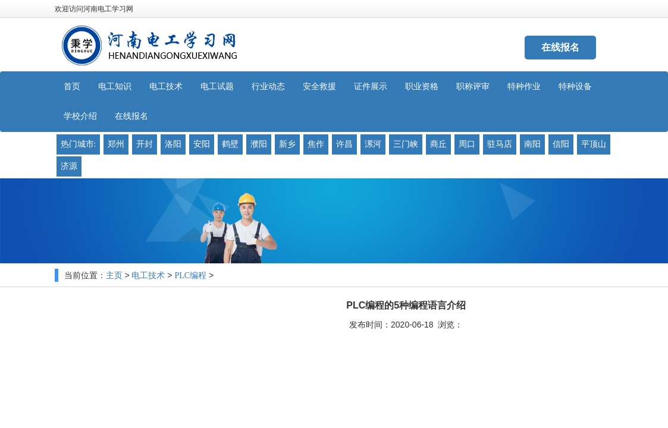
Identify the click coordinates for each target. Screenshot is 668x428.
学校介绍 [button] (80, 116)
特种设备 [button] (575, 86)
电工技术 (148, 275)
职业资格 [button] (421, 86)
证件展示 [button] (370, 86)
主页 (114, 275)
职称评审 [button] (473, 86)
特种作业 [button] (524, 86)
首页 (72, 86)
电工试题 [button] (217, 86)
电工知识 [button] (114, 86)
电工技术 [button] (166, 86)
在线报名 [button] (131, 116)
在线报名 (560, 47)
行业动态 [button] (268, 86)
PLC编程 (190, 275)
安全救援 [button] (319, 86)
